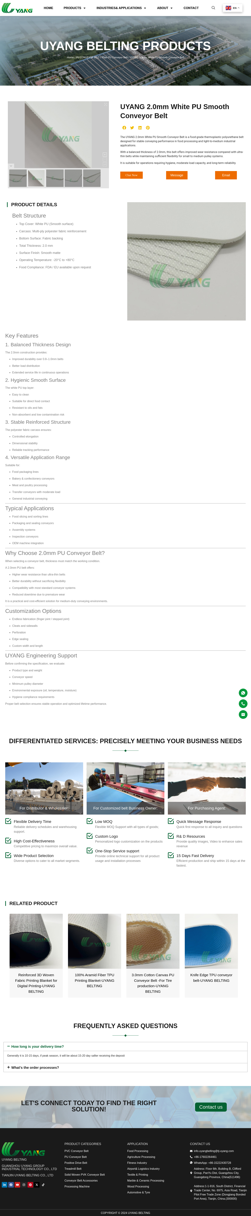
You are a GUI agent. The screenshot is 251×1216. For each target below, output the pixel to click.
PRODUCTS (75, 7)
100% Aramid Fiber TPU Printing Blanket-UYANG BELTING (153, 980)
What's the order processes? (35, 1067)
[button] (124, 128)
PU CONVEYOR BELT (88, 57)
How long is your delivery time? (37, 1046)
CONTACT (191, 7)
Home (70, 57)
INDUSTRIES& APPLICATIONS (122, 7)
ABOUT (165, 7)
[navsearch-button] (213, 7)
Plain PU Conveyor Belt (115, 57)
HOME (48, 7)
